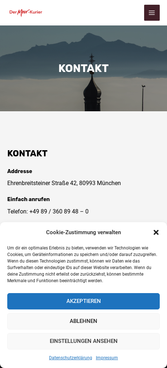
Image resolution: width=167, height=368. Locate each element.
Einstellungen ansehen (84, 341)
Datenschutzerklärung (70, 357)
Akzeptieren (83, 301)
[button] (156, 232)
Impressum (107, 357)
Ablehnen (83, 321)
